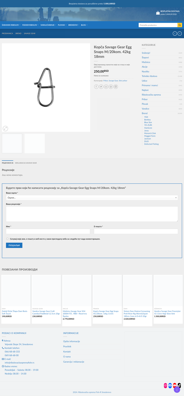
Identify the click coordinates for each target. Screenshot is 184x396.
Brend (18, 33)
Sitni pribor (123, 81)
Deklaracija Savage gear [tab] (28, 163)
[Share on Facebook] (96, 86)
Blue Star (148, 122)
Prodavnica (7, 33)
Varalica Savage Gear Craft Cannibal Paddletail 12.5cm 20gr (46, 312)
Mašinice (146, 62)
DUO (146, 141)
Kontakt (67, 351)
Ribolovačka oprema (151, 94)
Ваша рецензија (13, 204)
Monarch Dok (150, 133)
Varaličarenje (48, 25)
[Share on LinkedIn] (115, 86)
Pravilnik (67, 346)
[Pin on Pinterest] (111, 86)
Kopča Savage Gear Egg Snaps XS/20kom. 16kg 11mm (106, 312)
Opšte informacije (71, 341)
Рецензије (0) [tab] (8, 163)
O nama (67, 356)
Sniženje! (146, 53)
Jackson (147, 138)
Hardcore (148, 128)
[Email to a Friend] (106, 86)
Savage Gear (29, 33)
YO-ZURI (148, 125)
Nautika (145, 71)
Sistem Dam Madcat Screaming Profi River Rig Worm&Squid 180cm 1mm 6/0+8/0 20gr (137, 314)
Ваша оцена (12, 193)
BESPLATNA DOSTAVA (170, 11)
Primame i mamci (150, 85)
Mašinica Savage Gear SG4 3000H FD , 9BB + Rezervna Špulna (75, 314)
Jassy (146, 130)
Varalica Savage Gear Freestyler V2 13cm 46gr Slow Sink (167, 312)
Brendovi (73, 25)
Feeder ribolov (30, 25)
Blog (84, 25)
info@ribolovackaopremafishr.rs (19, 363)
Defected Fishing (151, 144)
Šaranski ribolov (11, 25)
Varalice (145, 108)
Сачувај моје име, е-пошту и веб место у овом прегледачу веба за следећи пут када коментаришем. (55, 239)
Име (8, 226)
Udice (144, 80)
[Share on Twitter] (101, 86)
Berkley (147, 119)
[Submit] (179, 25)
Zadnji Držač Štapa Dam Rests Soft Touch (14, 312)
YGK (146, 117)
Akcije (144, 66)
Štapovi (145, 57)
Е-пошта (98, 226)
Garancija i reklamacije (73, 362)
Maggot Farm (150, 136)
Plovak (62, 25)
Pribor (105, 81)
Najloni (145, 90)
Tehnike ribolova (149, 76)
